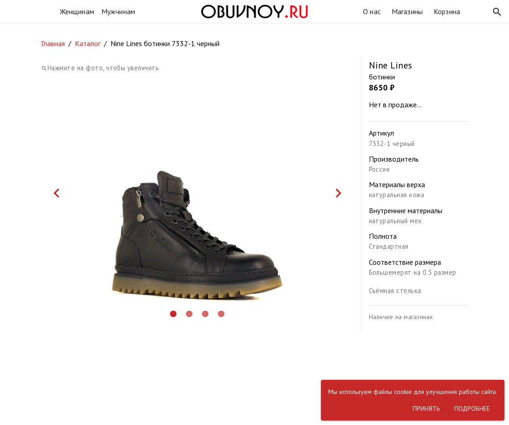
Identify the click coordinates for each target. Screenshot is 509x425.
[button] (497, 11)
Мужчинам (118, 11)
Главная (53, 43)
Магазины (407, 11)
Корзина (447, 11)
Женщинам (77, 11)
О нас (372, 11)
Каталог (87, 43)
